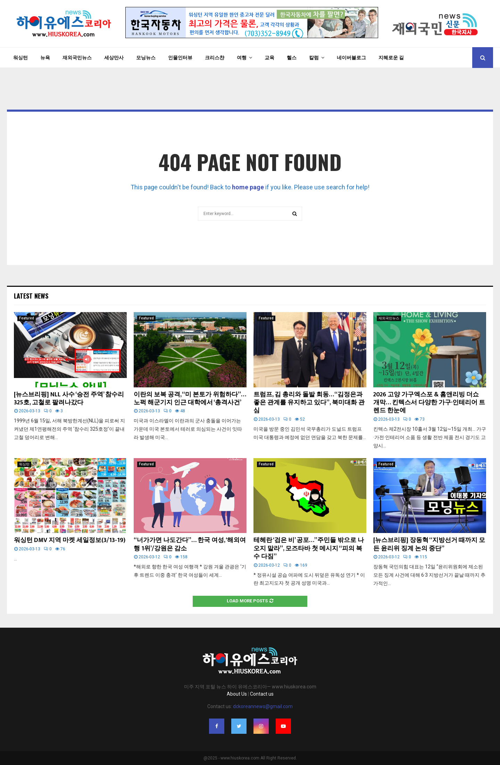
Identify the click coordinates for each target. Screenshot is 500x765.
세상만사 (114, 57)
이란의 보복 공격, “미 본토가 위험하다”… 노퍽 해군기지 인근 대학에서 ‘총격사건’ (190, 398)
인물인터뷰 (180, 57)
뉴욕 (45, 57)
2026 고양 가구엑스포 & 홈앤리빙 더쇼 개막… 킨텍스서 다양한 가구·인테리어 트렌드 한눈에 (429, 402)
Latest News (31, 295)
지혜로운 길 (391, 57)
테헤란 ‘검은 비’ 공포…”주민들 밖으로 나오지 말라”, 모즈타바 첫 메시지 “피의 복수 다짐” (308, 548)
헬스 (292, 57)
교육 (269, 57)
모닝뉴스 (146, 57)
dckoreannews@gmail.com (263, 706)
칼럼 (314, 57)
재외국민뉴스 (77, 57)
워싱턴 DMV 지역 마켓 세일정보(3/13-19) (69, 540)
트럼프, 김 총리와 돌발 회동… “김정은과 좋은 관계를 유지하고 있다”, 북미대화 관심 (309, 402)
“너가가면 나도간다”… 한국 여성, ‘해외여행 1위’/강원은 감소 (190, 544)
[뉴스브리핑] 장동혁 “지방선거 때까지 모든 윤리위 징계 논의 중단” (429, 544)
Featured (26, 318)
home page (248, 187)
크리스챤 (214, 57)
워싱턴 (20, 57)
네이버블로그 (351, 57)
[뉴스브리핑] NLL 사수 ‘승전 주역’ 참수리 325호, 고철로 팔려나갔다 (69, 398)
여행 (242, 57)
